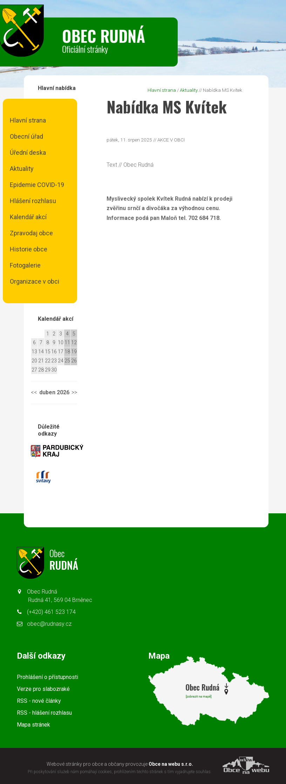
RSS (39, 701)
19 (74, 351)
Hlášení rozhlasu (33, 200)
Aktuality (22, 168)
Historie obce (28, 249)
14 (41, 351)
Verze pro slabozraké (43, 689)
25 (67, 360)
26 (74, 360)
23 (54, 360)
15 (47, 351)
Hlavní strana (28, 120)
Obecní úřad (26, 136)
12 (74, 342)
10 (60, 342)
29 (47, 370)
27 (34, 370)
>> (74, 392)
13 (34, 351)
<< (34, 392)
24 (60, 360)
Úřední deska (28, 152)
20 (34, 360)
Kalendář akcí (28, 217)
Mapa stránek (33, 724)
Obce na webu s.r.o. (171, 764)
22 (47, 360)
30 (54, 370)
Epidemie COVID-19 (37, 184)
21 (41, 360)
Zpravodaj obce (31, 233)
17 (60, 351)
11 (67, 342)
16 (54, 351)
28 (41, 370)
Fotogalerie (25, 265)
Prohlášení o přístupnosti (47, 677)
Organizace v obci (34, 281)
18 (67, 351)
